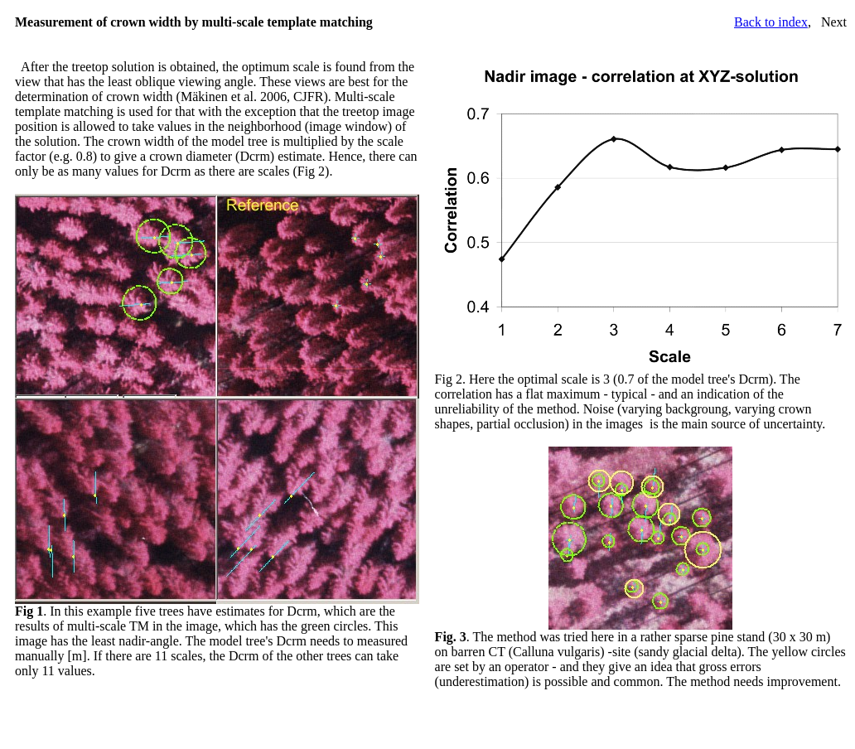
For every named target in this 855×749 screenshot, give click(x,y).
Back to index (771, 22)
